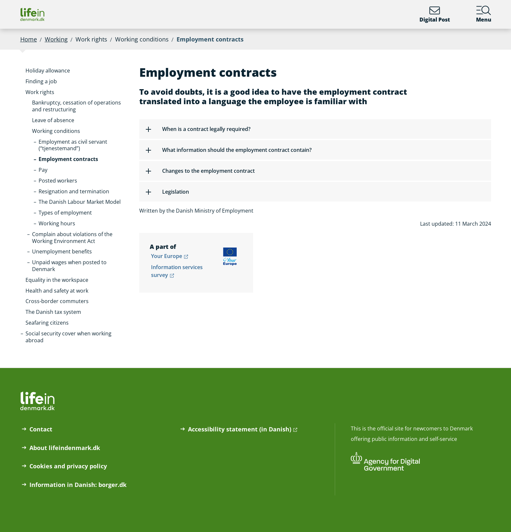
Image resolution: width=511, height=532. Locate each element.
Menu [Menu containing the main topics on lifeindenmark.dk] (483, 14)
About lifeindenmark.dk (64, 448)
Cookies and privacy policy (68, 466)
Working (56, 39)
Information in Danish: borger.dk (78, 485)
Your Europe (166, 256)
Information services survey (177, 271)
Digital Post (434, 14)
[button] (47, 70)
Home (28, 39)
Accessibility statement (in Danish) (239, 429)
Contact (40, 429)
